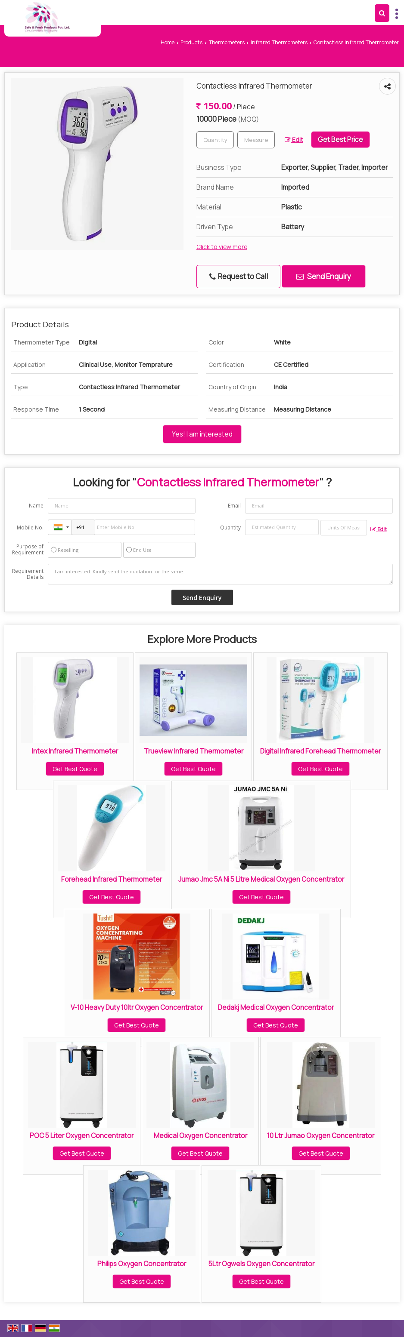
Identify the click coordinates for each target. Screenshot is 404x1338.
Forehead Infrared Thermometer (111, 879)
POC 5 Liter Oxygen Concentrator (82, 1135)
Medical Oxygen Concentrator (200, 1135)
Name (36, 505)
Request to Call (238, 276)
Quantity (230, 527)
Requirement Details (28, 574)
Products (191, 42)
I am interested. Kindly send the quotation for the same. (220, 574)
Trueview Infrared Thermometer (193, 751)
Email (234, 505)
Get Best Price (340, 139)
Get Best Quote (75, 769)
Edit (294, 139)
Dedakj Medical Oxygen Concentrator (276, 1007)
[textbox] (256, 139)
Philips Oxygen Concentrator (141, 1263)
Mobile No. (30, 527)
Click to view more (221, 247)
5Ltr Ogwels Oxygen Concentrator (261, 1263)
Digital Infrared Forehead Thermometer (320, 751)
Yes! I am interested (202, 434)
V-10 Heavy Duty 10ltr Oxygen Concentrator (137, 1007)
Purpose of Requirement (28, 550)
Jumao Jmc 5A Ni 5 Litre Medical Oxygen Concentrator (261, 879)
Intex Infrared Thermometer (75, 751)
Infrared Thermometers (279, 42)
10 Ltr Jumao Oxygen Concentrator (320, 1135)
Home (167, 42)
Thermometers (227, 42)
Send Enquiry (323, 276)
